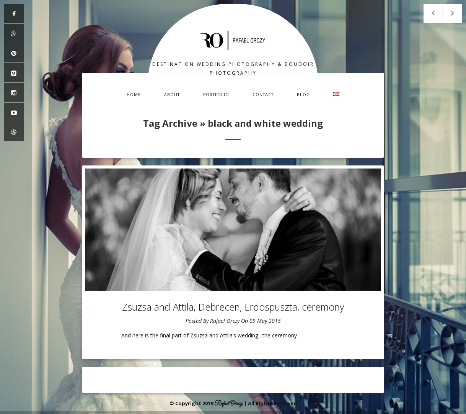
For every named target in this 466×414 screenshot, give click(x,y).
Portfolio (216, 94)
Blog (303, 94)
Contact (263, 94)
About (172, 94)
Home (134, 94)
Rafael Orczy (225, 320)
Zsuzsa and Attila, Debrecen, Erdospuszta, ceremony (233, 306)
